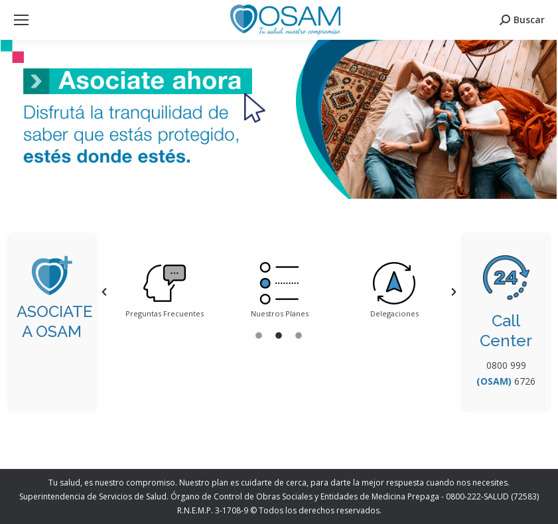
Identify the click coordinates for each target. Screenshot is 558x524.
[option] (164, 292)
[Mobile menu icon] (21, 20)
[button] (104, 291)
